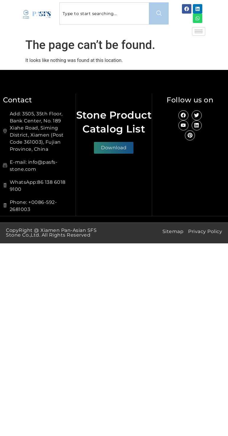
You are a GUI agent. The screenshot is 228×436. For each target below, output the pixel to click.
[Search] (159, 13)
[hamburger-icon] (198, 31)
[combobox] (104, 13)
